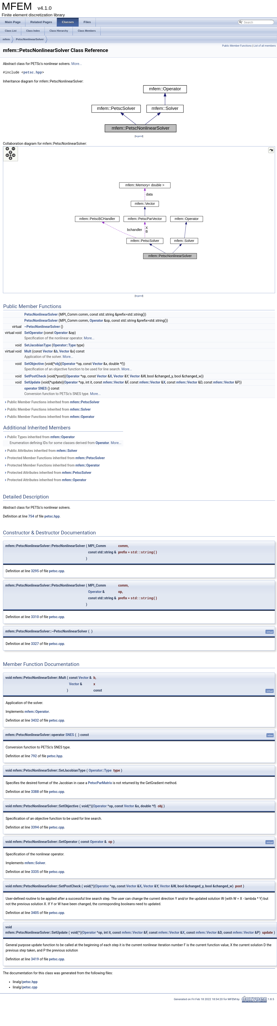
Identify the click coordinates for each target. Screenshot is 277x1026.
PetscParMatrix (100, 783)
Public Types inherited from (39, 437)
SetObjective (34, 364)
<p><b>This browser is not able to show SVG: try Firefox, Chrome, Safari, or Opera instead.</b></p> (139, 109)
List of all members (265, 45)
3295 (35, 571)
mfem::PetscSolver (84, 402)
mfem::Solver (80, 409)
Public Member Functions (237, 45)
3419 (35, 959)
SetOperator (33, 333)
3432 (35, 720)
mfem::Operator (82, 417)
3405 (35, 913)
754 (31, 516)
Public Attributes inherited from (40, 451)
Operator (96, 320)
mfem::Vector (113, 382)
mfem (6, 39)
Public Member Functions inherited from (51, 402)
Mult (28, 351)
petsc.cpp (56, 571)
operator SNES (35, 388)
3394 (35, 827)
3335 (35, 872)
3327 (35, 644)
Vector (48, 351)
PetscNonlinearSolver (30, 39)
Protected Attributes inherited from (47, 473)
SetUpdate (32, 382)
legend (138, 136)
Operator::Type (64, 345)
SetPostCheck (35, 376)
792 (34, 756)
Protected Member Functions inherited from (54, 458)
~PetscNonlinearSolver (42, 327)
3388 (35, 792)
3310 (35, 617)
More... (76, 64)
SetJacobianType (37, 345)
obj (57, 364)
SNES (69, 735)
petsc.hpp (32, 72)
